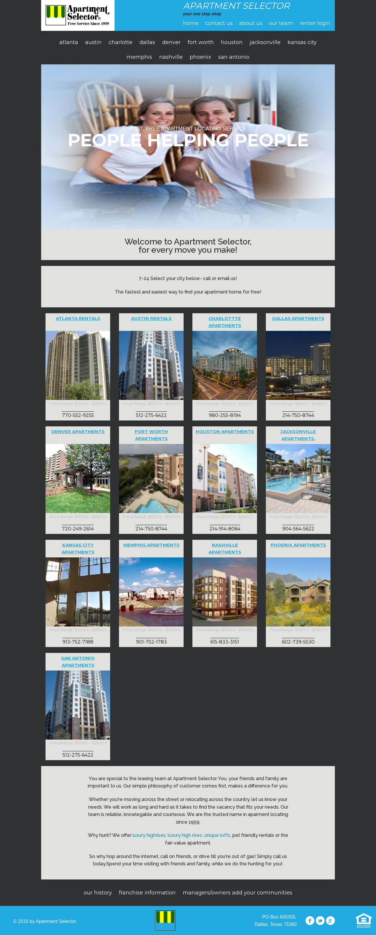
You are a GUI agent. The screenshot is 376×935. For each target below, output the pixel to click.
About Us (250, 23)
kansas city (302, 42)
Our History (98, 892)
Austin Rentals (151, 318)
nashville (171, 57)
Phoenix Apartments (298, 545)
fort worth (201, 42)
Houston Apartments (225, 431)
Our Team (281, 23)
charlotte (120, 42)
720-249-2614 (78, 529)
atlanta (68, 42)
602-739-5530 (298, 642)
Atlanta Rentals (78, 318)
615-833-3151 (224, 642)
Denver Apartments (78, 431)
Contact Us (219, 23)
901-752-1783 (151, 642)
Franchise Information (147, 892)
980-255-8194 (225, 415)
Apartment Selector (165, 920)
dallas (147, 42)
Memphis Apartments (151, 545)
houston (232, 42)
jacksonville (265, 42)
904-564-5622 (298, 529)
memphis (139, 57)
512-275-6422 (151, 415)
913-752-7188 (78, 642)
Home (191, 23)
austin (93, 42)
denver (171, 42)
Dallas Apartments (298, 318)
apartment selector (78, 15)
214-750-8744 (298, 415)
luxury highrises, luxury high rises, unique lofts (181, 835)
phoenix (200, 57)
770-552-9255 (78, 415)
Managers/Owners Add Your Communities (237, 892)
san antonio (233, 57)
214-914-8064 (224, 529)
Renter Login (315, 23)
